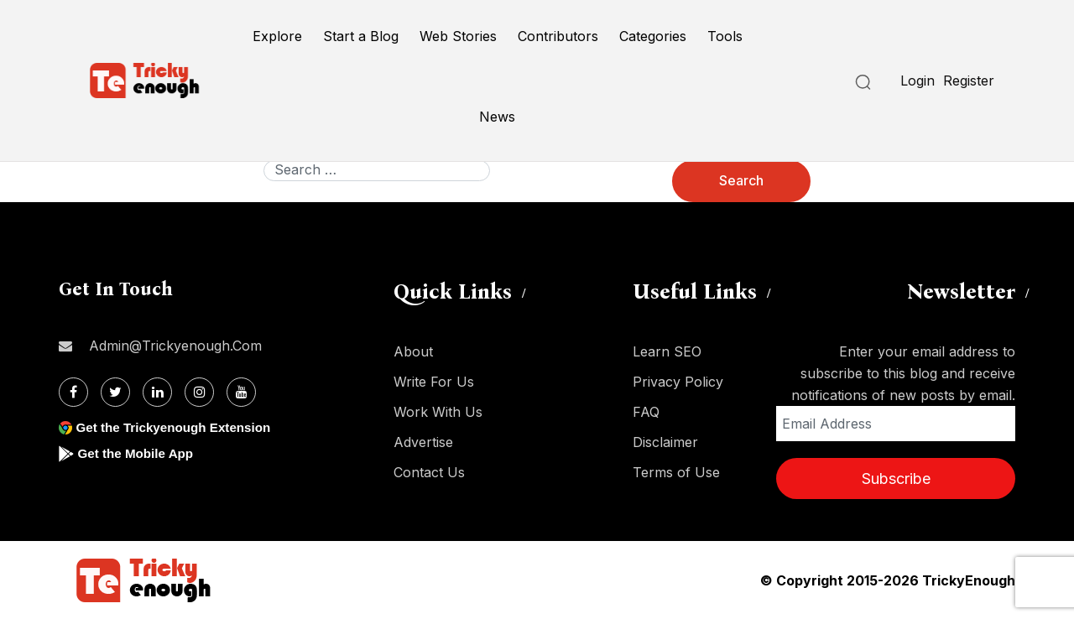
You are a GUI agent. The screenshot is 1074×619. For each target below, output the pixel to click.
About (413, 351)
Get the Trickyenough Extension (178, 427)
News (497, 116)
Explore (277, 36)
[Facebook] (73, 392)
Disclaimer (665, 442)
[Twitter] (115, 392)
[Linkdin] (157, 392)
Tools (725, 36)
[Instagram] (199, 392)
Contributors (558, 36)
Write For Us (434, 381)
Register (968, 80)
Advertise (423, 442)
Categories (652, 36)
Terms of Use (676, 472)
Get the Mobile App (138, 453)
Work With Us (438, 411)
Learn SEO (667, 351)
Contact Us (429, 472)
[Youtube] (241, 392)
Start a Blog (361, 36)
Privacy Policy (678, 381)
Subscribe (896, 478)
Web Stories (458, 36)
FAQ (646, 411)
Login (917, 80)
